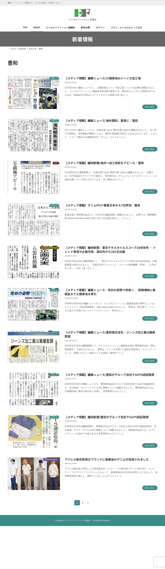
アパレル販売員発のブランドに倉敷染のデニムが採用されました (107, 459)
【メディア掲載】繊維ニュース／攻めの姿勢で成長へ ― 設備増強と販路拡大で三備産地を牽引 (110, 292)
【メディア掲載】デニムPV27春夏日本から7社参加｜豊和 (102, 205)
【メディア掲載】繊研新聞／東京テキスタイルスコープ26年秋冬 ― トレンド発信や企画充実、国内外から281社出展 (110, 249)
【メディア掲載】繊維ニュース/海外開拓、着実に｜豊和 (101, 120)
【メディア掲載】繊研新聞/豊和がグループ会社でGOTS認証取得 (107, 417)
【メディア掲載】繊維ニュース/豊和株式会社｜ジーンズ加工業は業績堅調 (110, 334)
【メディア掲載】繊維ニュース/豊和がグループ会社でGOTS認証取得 (109, 374)
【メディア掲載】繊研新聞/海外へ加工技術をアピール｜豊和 (104, 163)
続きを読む (150, 107)
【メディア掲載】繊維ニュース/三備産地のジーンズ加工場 (103, 78)
